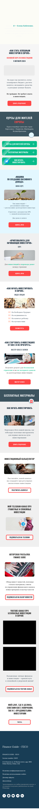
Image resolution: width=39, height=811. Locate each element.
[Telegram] (17, 797)
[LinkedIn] (22, 797)
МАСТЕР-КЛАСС (20, 382)
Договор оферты (8, 777)
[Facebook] (4, 797)
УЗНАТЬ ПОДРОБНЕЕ (19, 103)
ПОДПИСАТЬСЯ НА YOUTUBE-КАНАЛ (19, 689)
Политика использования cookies (14, 774)
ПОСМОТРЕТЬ (19, 328)
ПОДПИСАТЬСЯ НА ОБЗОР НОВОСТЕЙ (19, 597)
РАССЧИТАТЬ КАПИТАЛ (20, 490)
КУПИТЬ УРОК (19, 225)
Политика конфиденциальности (13, 771)
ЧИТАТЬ (19, 722)
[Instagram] (8, 797)
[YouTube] (13, 797)
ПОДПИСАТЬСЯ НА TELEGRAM (19, 537)
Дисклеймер (6, 781)
